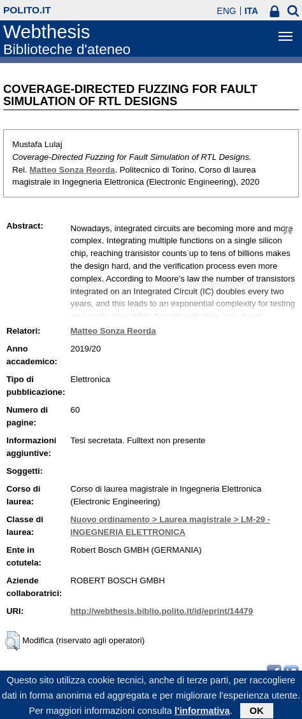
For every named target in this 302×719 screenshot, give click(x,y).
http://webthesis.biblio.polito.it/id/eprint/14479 (162, 611)
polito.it (27, 9)
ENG (226, 10)
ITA (252, 10)
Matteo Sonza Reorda (72, 169)
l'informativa (202, 713)
